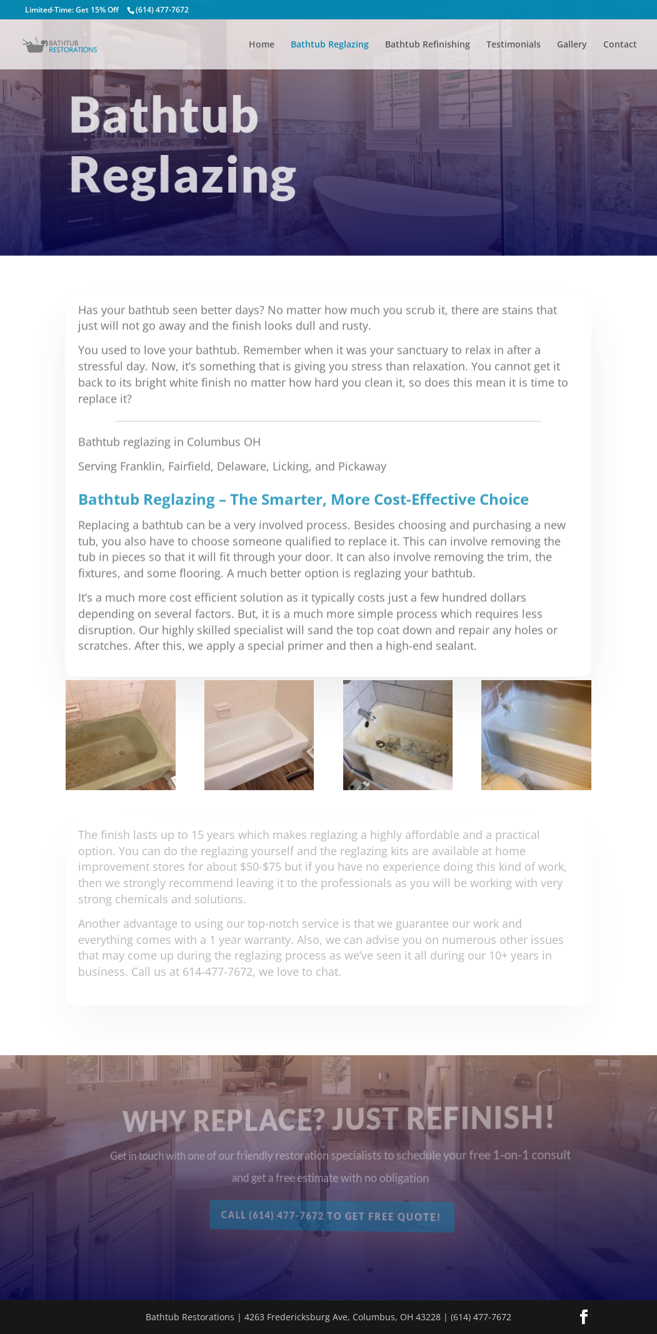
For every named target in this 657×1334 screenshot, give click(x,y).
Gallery (572, 45)
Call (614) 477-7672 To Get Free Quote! (334, 1217)
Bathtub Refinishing (427, 45)
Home (261, 45)
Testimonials (513, 45)
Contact (620, 45)
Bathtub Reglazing (330, 45)
